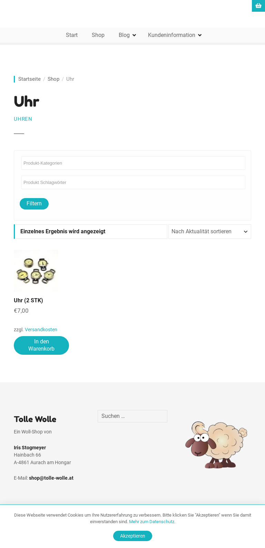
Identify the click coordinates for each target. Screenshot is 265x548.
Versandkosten (41, 330)
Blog (124, 35)
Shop (98, 35)
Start (72, 35)
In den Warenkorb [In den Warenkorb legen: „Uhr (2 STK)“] (41, 345)
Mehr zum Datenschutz (151, 521)
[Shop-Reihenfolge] (210, 231)
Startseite (29, 79)
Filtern (34, 203)
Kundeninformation (171, 35)
